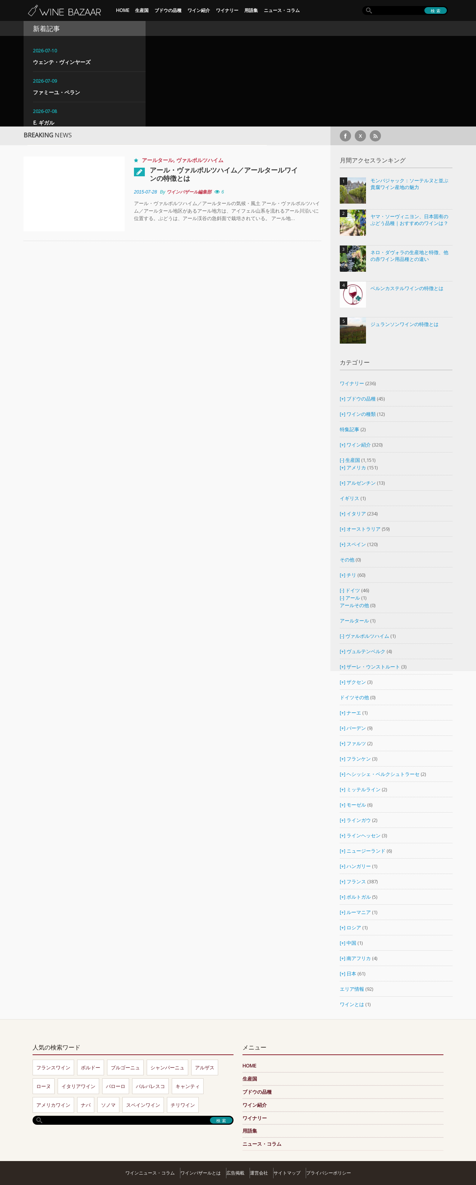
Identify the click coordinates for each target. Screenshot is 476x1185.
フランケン (359, 758)
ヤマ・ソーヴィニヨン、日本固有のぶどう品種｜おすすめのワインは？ (409, 219)
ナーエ (354, 712)
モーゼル (356, 804)
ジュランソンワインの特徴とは (404, 324)
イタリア (356, 513)
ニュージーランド (367, 850)
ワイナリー (227, 10)
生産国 (142, 10)
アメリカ (356, 467)
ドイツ (352, 590)
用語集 (251, 10)
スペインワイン (143, 1105)
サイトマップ (287, 1173)
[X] (360, 135)
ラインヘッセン (364, 835)
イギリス (349, 498)
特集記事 (349, 429)
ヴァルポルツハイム (199, 160)
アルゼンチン (362, 482)
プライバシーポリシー (328, 1173)
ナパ (86, 1105)
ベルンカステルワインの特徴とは (406, 288)
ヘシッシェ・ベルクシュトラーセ (383, 774)
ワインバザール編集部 (189, 192)
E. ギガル (43, 122)
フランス (356, 881)
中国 (352, 942)
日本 (351, 973)
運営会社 (259, 1173)
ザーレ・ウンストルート (373, 666)
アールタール (157, 160)
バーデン (356, 728)
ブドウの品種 (168, 10)
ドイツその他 (354, 697)
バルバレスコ (150, 1086)
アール (352, 597)
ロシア (354, 927)
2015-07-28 (145, 192)
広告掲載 (235, 1173)
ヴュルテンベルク (366, 651)
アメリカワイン (53, 1105)
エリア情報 (352, 989)
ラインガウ (359, 820)
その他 (347, 559)
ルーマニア (359, 912)
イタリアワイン (78, 1086)
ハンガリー (359, 866)
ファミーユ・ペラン (56, 92)
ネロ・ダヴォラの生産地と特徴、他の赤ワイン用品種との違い (409, 255)
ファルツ (356, 743)
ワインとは (352, 1004)
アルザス (204, 1067)
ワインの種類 (361, 414)
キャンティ (188, 1086)
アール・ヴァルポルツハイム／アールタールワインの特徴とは (224, 174)
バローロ (115, 1086)
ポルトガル (359, 896)
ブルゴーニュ (125, 1067)
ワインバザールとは (200, 1173)
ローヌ (43, 1086)
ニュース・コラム (282, 10)
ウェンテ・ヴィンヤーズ (62, 62)
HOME (122, 10)
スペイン (356, 544)
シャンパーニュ (167, 1067)
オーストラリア (364, 529)
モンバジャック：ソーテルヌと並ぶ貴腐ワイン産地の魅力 (409, 184)
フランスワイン (53, 1067)
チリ (351, 575)
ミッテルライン (364, 789)
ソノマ (108, 1105)
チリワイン (183, 1105)
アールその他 (354, 605)
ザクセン (356, 682)
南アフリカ (359, 958)
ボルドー (90, 1067)
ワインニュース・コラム (150, 1173)
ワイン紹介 (198, 10)
